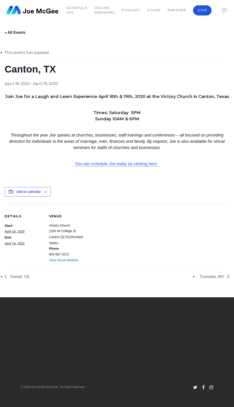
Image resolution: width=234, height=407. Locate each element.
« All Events (15, 32)
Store (153, 10)
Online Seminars (104, 10)
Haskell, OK (19, 277)
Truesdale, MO (212, 277)
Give (202, 10)
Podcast (131, 10)
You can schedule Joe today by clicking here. (117, 163)
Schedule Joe (76, 10)
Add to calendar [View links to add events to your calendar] (28, 192)
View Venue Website (64, 260)
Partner (176, 10)
